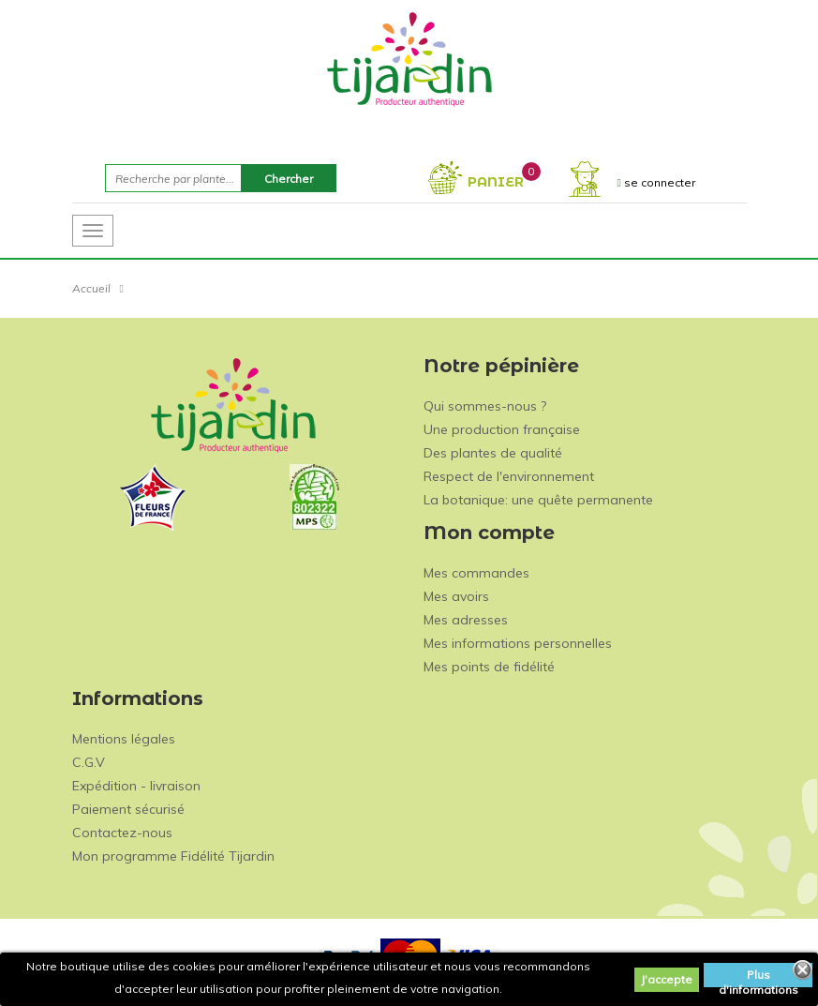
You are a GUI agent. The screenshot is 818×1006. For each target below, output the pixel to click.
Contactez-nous (122, 832)
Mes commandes (476, 572)
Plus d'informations (758, 977)
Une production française (502, 429)
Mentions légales (123, 738)
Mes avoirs (456, 596)
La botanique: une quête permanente (538, 499)
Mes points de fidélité (489, 666)
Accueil (91, 288)
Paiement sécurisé (128, 809)
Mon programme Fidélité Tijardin (173, 856)
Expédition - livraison (136, 785)
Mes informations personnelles (518, 643)
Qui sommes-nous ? (485, 406)
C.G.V (88, 762)
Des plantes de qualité (493, 452)
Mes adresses (466, 619)
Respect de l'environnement (509, 476)
